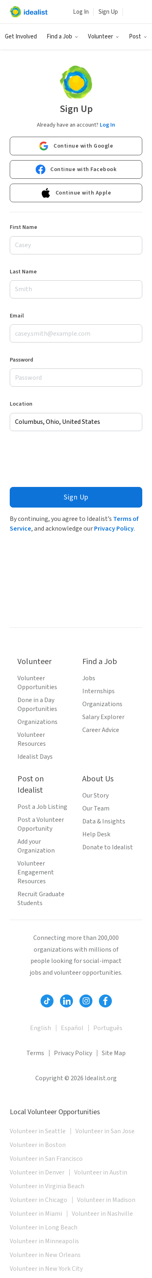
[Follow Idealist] (47, 1000)
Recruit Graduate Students (40, 899)
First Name (23, 227)
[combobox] (76, 422)
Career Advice (100, 730)
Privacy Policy (114, 528)
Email (17, 316)
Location (21, 404)
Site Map (114, 1053)
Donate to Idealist (107, 847)
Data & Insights (103, 821)
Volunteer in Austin (100, 1172)
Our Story (95, 795)
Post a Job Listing (42, 806)
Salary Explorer (103, 717)
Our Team (95, 808)
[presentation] (71, 459)
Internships (98, 691)
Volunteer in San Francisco (46, 1158)
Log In (81, 12)
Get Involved (21, 36)
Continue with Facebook (76, 169)
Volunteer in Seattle (38, 1131)
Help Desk (96, 834)
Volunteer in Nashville (102, 1213)
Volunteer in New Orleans (45, 1254)
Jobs (88, 678)
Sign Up (108, 12)
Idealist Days (35, 756)
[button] (62, 36)
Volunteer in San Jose (105, 1131)
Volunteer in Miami (36, 1213)
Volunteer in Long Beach (43, 1227)
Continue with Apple (76, 193)
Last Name (23, 272)
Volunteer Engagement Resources (35, 872)
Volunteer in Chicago (38, 1199)
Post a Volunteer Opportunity (40, 824)
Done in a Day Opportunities (37, 704)
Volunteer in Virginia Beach (47, 1186)
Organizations (37, 721)
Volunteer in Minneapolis (44, 1241)
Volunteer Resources (31, 739)
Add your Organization (36, 846)
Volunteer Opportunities (37, 683)
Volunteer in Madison (106, 1199)
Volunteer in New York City (46, 1268)
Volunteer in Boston (38, 1144)
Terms (35, 1053)
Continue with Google (76, 146)
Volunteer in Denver (37, 1172)
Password (21, 360)
